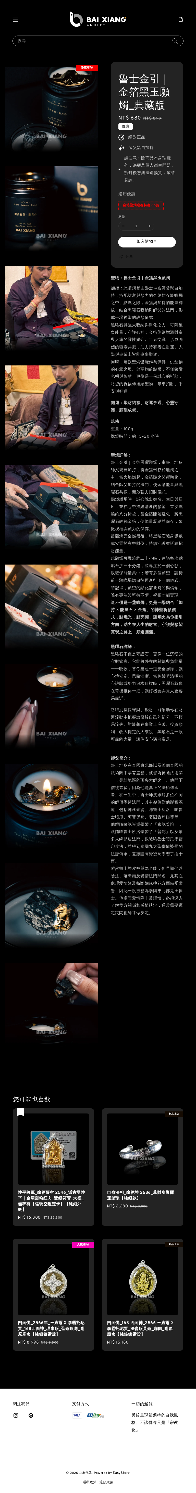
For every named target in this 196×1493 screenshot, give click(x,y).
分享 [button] (125, 256)
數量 (121, 217)
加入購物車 (147, 241)
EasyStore (121, 1473)
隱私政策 (90, 1482)
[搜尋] (175, 41)
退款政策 (107, 1482)
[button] (15, 19)
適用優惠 (126, 194)
